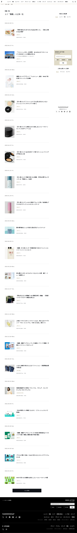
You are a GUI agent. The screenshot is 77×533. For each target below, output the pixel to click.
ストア (22, 1)
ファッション (62, 71)
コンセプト (72, 526)
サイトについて (40, 519)
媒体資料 (50, 519)
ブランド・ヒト (28, 1)
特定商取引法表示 (72, 528)
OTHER (69, 59)
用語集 (66, 1)
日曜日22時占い (60, 514)
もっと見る (27, 490)
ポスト (55, 1)
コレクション (49, 1)
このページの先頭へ (7, 500)
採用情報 (45, 519)
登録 (63, 62)
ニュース (9, 1)
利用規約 (58, 519)
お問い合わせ (72, 519)
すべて (57, 16)
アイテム (58, 526)
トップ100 (39, 1)
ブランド (52, 526)
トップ (2, 4)
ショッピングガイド (49, 528)
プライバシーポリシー (65, 519)
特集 (13, 1)
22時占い (34, 1)
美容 (12, 4)
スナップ (44, 1)
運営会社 (54, 519)
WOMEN (63, 59)
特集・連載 (7, 4)
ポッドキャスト (61, 1)
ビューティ (17, 1)
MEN (58, 59)
